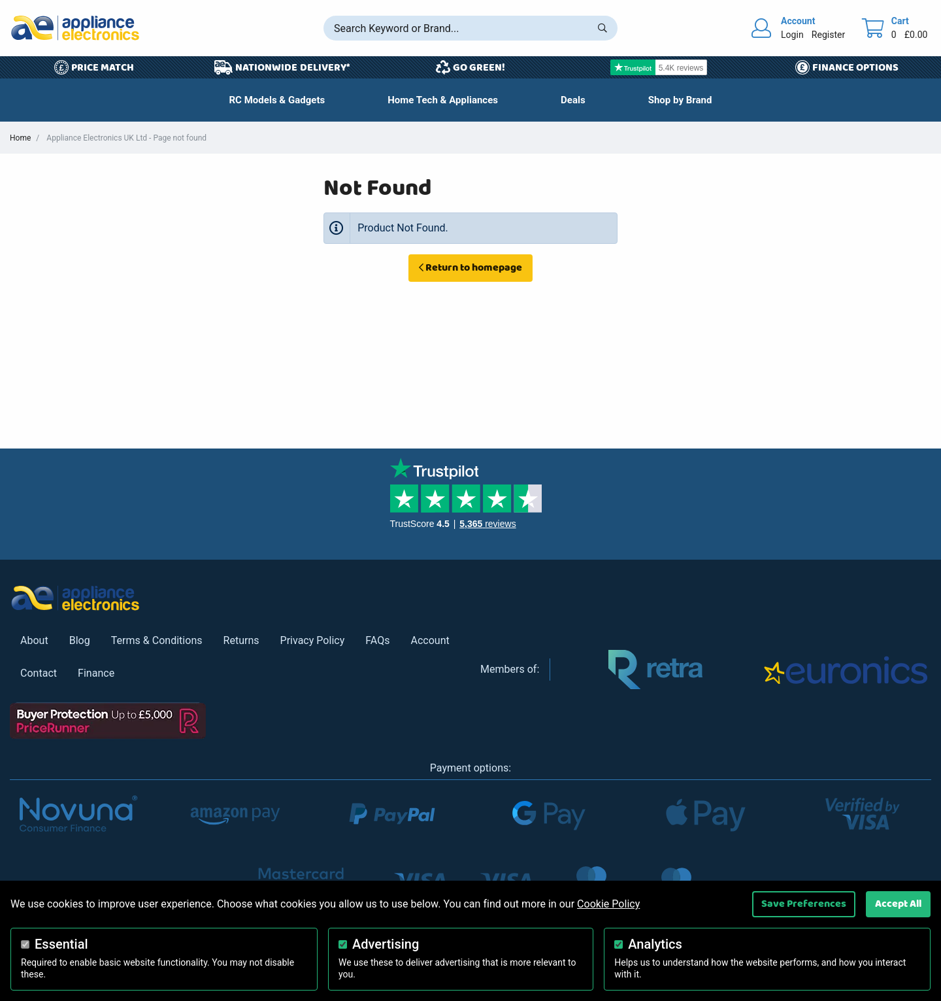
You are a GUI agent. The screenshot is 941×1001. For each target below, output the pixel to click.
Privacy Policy (312, 640)
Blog (79, 640)
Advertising (385, 944)
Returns (241, 640)
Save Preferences (803, 903)
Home (20, 138)
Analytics (655, 944)
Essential (61, 944)
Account (429, 640)
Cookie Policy (608, 904)
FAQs (377, 640)
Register (828, 34)
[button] (573, 100)
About (34, 640)
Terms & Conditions (157, 640)
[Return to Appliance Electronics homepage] (75, 28)
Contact (38, 673)
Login (792, 34)
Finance (96, 673)
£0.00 (916, 34)
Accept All (898, 903)
